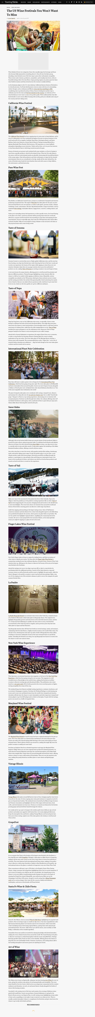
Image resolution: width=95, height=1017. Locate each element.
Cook (59, 2)
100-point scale (18, 684)
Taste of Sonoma (27, 269)
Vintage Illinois (12, 797)
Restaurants (45, 2)
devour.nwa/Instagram (54, 976)
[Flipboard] (71, 2)
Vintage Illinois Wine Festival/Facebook (50, 793)
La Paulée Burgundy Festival (16, 616)
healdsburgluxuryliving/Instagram (52, 257)
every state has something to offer (43, 89)
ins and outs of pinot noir (36, 395)
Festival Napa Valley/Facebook (52, 317)
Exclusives (36, 2)
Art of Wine (48, 980)
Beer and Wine (16, 7)
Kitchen (53, 2)
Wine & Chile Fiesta (35, 920)
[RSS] (81, 2)
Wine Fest (34, 202)
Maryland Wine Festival (17, 736)
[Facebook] (66, 2)
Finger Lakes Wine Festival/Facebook (51, 553)
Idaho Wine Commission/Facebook (51, 436)
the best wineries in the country (35, 93)
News (29, 2)
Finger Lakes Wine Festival (45, 559)
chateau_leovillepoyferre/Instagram (51, 672)
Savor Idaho (36, 444)
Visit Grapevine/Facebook (53, 851)
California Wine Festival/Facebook (51, 132)
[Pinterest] (74, 2)
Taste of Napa (52, 327)
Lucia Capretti (11, 18)
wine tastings (17, 208)
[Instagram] (79, 2)
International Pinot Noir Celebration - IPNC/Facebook (48, 378)
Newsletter (88, 2)
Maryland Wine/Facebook (53, 732)
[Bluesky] (76, 2)
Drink (8, 7)
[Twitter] (69, 2)
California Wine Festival (17, 136)
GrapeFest (25, 857)
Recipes (23, 2)
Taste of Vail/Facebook (53, 495)
